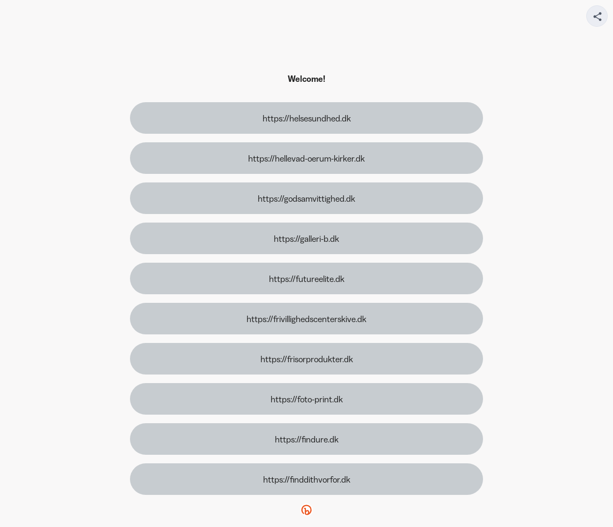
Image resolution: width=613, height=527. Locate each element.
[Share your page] (597, 16)
